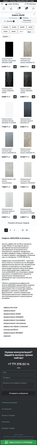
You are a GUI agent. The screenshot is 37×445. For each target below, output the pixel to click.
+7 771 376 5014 (30, 4)
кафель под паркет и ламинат (16, 326)
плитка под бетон (11, 329)
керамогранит (9, 311)
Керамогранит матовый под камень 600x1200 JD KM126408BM (9, 152)
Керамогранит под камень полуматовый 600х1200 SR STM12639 (8, 183)
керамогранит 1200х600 (13, 317)
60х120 (5, 27)
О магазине (18, 409)
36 (27, 230)
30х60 (13, 31)
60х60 (14, 27)
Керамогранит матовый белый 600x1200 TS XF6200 (9, 121)
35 (23, 230)
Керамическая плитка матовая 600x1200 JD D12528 (27, 211)
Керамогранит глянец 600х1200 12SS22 (26, 90)
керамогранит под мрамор (15, 323)
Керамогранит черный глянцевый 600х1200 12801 (9, 60)
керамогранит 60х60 (12, 314)
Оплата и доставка (18, 403)
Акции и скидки (18, 415)
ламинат (7, 336)
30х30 (5, 31)
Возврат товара (18, 428)
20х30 (30, 27)
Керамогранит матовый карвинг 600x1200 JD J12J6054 (26, 121)
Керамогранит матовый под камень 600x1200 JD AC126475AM (27, 61)
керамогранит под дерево (14, 320)
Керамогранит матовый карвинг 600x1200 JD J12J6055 (8, 212)
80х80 (22, 27)
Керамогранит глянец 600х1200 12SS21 (8, 90)
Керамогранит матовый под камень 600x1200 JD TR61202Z (27, 152)
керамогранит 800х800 (13, 333)
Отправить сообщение (18, 393)
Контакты (18, 422)
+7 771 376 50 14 (18, 364)
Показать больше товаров (18, 223)
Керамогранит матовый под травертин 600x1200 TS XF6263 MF (27, 182)
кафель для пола (10, 307)
